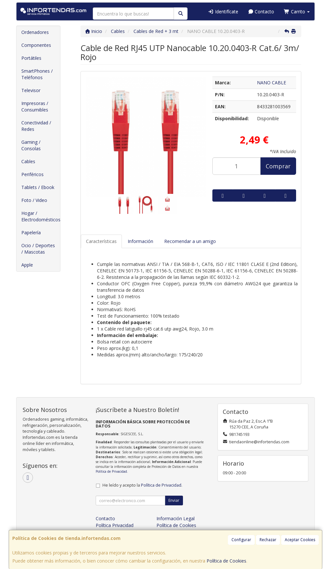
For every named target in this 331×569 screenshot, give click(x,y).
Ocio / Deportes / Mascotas (38, 248)
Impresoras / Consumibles (34, 106)
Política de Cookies (226, 561)
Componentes (36, 45)
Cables (28, 161)
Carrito (297, 11)
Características (101, 241)
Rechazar (268, 540)
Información (140, 241)
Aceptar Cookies (300, 540)
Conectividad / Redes (36, 126)
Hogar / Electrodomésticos (40, 216)
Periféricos (32, 174)
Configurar (241, 540)
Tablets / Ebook (37, 187)
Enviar (173, 500)
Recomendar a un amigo (190, 241)
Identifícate (223, 11)
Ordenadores (35, 32)
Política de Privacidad (111, 471)
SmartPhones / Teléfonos (37, 74)
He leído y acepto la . (142, 485)
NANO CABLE (271, 82)
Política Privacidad (114, 525)
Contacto (261, 11)
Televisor (30, 90)
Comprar (278, 166)
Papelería (31, 232)
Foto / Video (34, 200)
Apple (27, 265)
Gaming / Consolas (31, 145)
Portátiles (31, 58)
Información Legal (175, 518)
